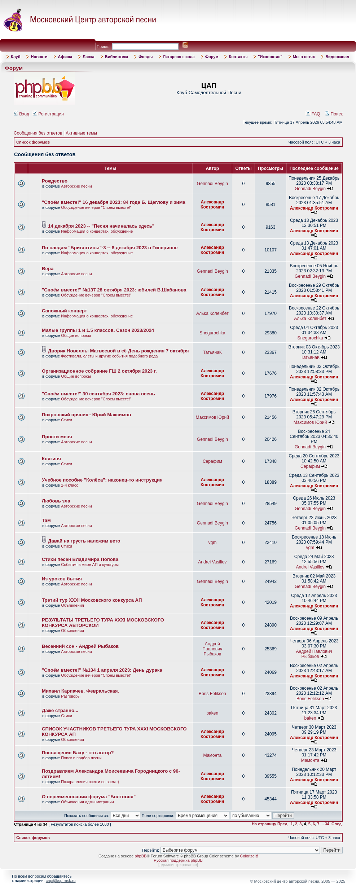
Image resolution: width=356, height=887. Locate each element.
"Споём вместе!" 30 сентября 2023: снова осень (98, 393)
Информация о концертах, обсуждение (97, 231)
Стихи (66, 420)
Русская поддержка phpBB (178, 860)
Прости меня (57, 436)
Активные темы (81, 133)
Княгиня (51, 458)
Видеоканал (337, 56)
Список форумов (33, 142)
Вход (21, 114)
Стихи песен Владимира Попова (80, 559)
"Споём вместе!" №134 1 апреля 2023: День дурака (102, 670)
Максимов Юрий (212, 417)
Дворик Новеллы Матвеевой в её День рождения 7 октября (118, 351)
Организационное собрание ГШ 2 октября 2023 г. (99, 371)
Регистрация (48, 114)
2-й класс (69, 485)
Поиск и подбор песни (81, 758)
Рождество (54, 181)
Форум (212, 56)
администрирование (178, 864)
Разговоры (70, 696)
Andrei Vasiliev (212, 562)
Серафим (212, 461)
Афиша (65, 56)
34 (327, 824)
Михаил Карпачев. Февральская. (80, 691)
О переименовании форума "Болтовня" (89, 796)
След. (337, 824)
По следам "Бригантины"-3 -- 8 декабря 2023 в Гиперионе (110, 247)
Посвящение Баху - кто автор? (78, 752)
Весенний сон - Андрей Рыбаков (80, 646)
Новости (39, 56)
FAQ (313, 114)
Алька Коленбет (212, 313)
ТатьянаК (212, 352)
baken (212, 713)
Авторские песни (76, 186)
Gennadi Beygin (212, 183)
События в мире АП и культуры (90, 564)
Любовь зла (56, 501)
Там (46, 520)
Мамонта (212, 755)
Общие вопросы (76, 335)
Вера (47, 268)
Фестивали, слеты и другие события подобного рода (109, 356)
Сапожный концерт (64, 310)
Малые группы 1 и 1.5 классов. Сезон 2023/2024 (98, 330)
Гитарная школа (178, 56)
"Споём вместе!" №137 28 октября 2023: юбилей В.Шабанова (114, 290)
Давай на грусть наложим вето (84, 541)
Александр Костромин (212, 204)
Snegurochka (212, 332)
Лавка (89, 56)
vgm (212, 542)
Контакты (238, 56)
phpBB (141, 856)
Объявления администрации (87, 802)
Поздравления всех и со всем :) (90, 782)
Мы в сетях (304, 56)
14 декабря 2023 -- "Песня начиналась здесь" (101, 226)
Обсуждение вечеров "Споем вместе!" (96, 207)
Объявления (72, 605)
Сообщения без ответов (38, 133)
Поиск (334, 114)
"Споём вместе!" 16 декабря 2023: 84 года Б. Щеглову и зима (113, 202)
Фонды (146, 56)
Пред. (283, 824)
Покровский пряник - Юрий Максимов (86, 414)
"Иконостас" (270, 56)
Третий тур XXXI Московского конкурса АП (92, 600)
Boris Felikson (212, 693)
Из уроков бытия (62, 578)
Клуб (15, 56)
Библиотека (116, 56)
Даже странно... (60, 710)
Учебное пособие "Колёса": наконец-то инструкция (102, 480)
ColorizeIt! (249, 856)
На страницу (264, 824)
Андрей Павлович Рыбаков (212, 649)
